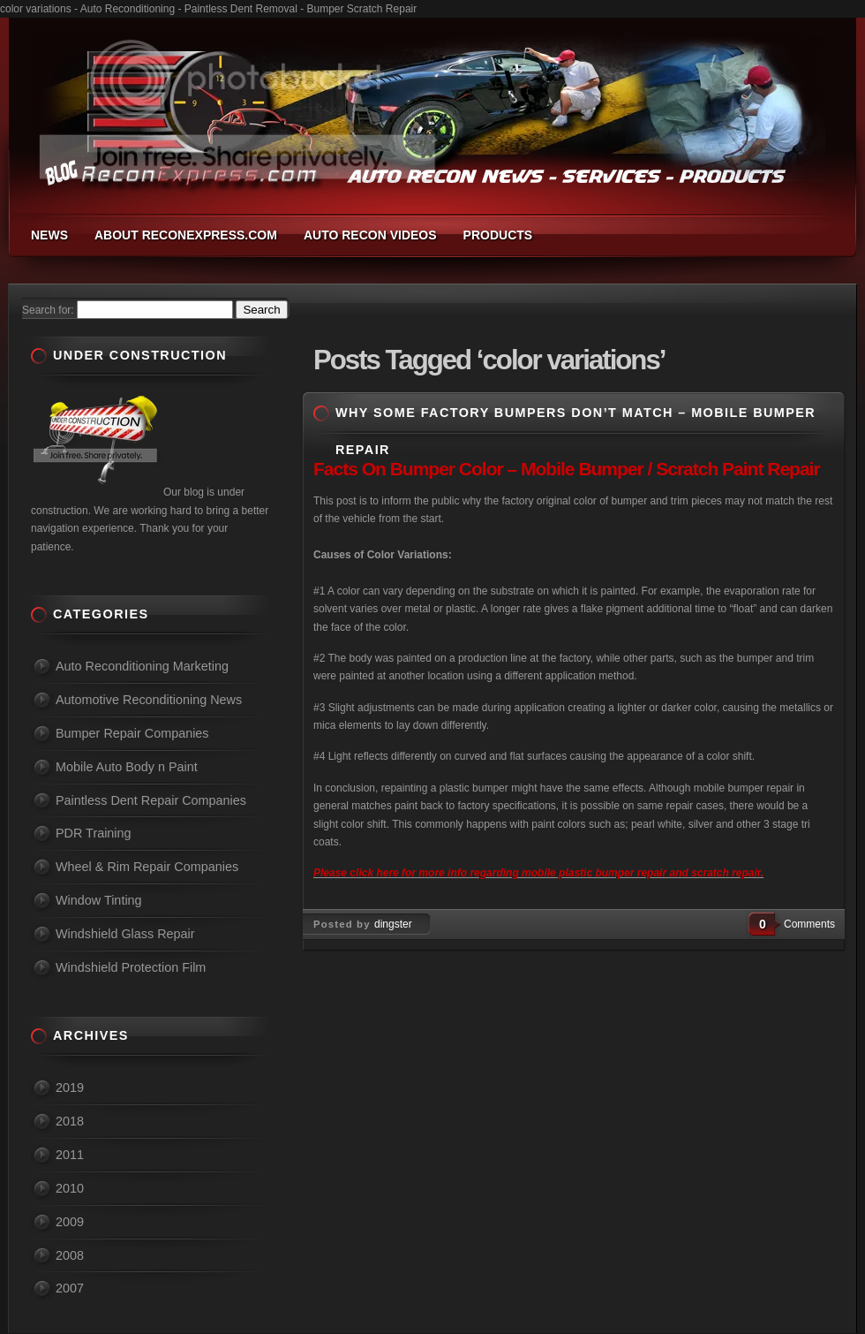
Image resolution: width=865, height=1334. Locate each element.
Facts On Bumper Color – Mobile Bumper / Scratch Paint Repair (566, 469)
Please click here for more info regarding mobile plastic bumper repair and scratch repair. (538, 873)
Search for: (48, 310)
